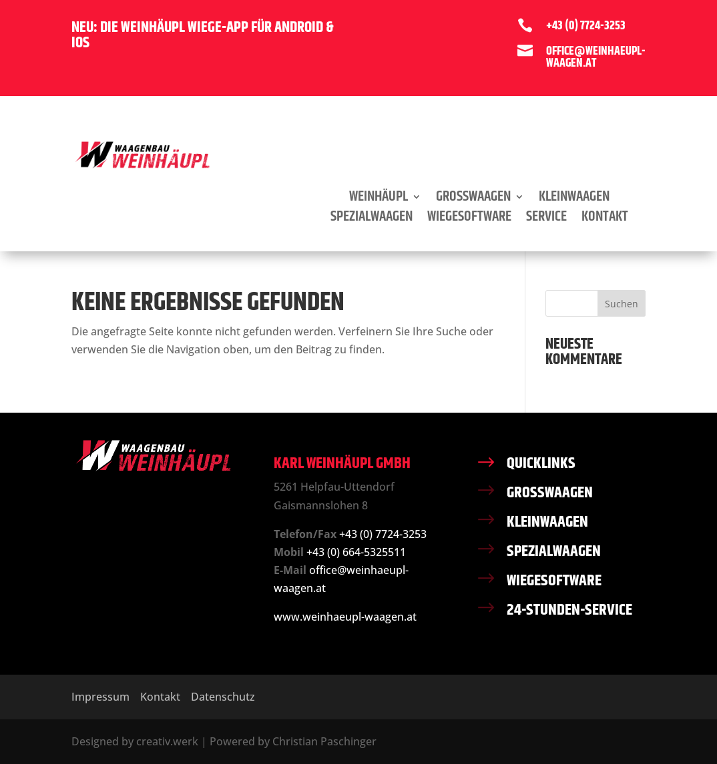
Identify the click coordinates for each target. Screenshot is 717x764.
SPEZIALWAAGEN (554, 551)
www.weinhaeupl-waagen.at (345, 616)
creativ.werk (167, 741)
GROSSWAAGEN (550, 493)
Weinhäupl (378, 199)
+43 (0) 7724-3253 (383, 534)
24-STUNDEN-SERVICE (569, 610)
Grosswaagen (473, 199)
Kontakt (604, 219)
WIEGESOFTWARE (554, 581)
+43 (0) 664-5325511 (356, 552)
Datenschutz (223, 696)
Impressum (100, 696)
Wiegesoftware (469, 219)
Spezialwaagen (371, 219)
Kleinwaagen (574, 199)
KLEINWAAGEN (547, 522)
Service (546, 219)
